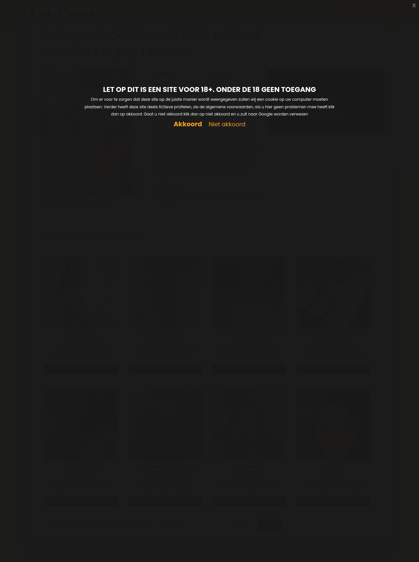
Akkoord (187, 124)
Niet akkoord (227, 124)
